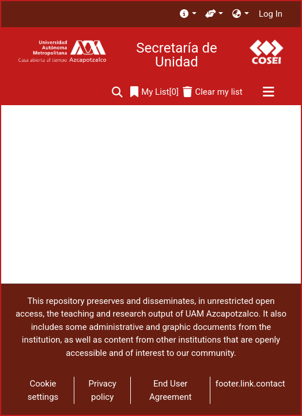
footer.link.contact (250, 383)
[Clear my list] (212, 92)
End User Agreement (170, 390)
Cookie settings (43, 390)
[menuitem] (188, 14)
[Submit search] (117, 92)
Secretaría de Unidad (176, 55)
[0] (154, 92)
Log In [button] (271, 14)
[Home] (62, 52)
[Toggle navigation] (268, 92)
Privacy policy (102, 390)
